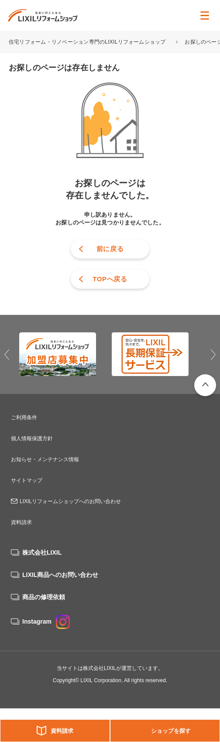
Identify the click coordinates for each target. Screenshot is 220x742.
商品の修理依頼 (43, 597)
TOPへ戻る (110, 279)
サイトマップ (26, 480)
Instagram (46, 621)
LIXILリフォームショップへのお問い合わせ (70, 501)
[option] (63, 354)
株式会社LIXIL (42, 552)
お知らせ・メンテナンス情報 (45, 459)
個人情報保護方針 (32, 438)
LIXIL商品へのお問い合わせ (60, 574)
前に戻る (110, 248)
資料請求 (62, 731)
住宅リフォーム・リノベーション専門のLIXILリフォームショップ (88, 42)
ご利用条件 (24, 417)
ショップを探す (171, 731)
